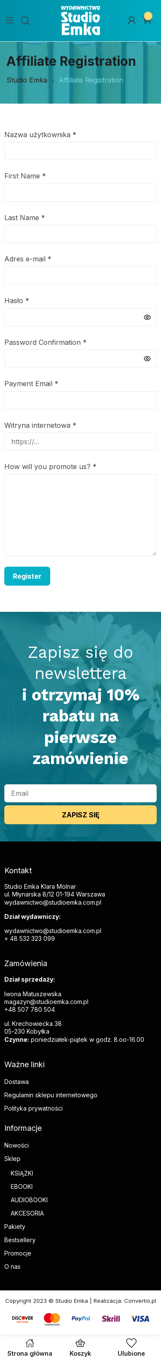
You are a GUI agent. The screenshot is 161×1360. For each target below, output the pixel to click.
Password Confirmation (45, 342)
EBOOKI (22, 1186)
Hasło (16, 300)
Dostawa (16, 1081)
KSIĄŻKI (22, 1173)
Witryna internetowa (40, 425)
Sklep (12, 1158)
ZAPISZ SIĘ (81, 814)
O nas (12, 1266)
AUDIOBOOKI (29, 1199)
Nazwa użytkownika (40, 134)
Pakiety (14, 1226)
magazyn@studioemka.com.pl (46, 1001)
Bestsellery (20, 1239)
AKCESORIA (27, 1213)
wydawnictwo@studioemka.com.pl (52, 930)
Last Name (24, 217)
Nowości (16, 1145)
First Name (25, 176)
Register (27, 576)
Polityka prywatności (33, 1108)
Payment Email (31, 383)
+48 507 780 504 (29, 1009)
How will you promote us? (50, 466)
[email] (80, 793)
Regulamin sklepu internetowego (50, 1095)
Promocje (17, 1253)
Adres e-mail (28, 259)
